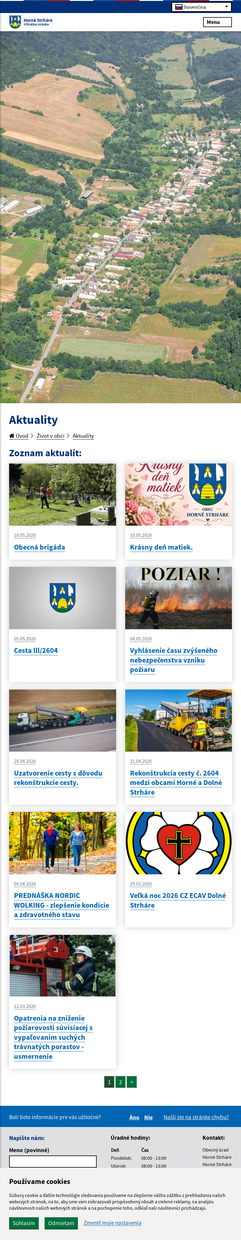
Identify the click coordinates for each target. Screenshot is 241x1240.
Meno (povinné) (29, 1150)
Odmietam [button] (61, 1223)
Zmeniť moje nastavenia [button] (113, 1223)
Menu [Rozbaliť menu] (217, 21)
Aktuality (83, 435)
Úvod (18, 435)
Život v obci (51, 435)
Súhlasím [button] (24, 1223)
